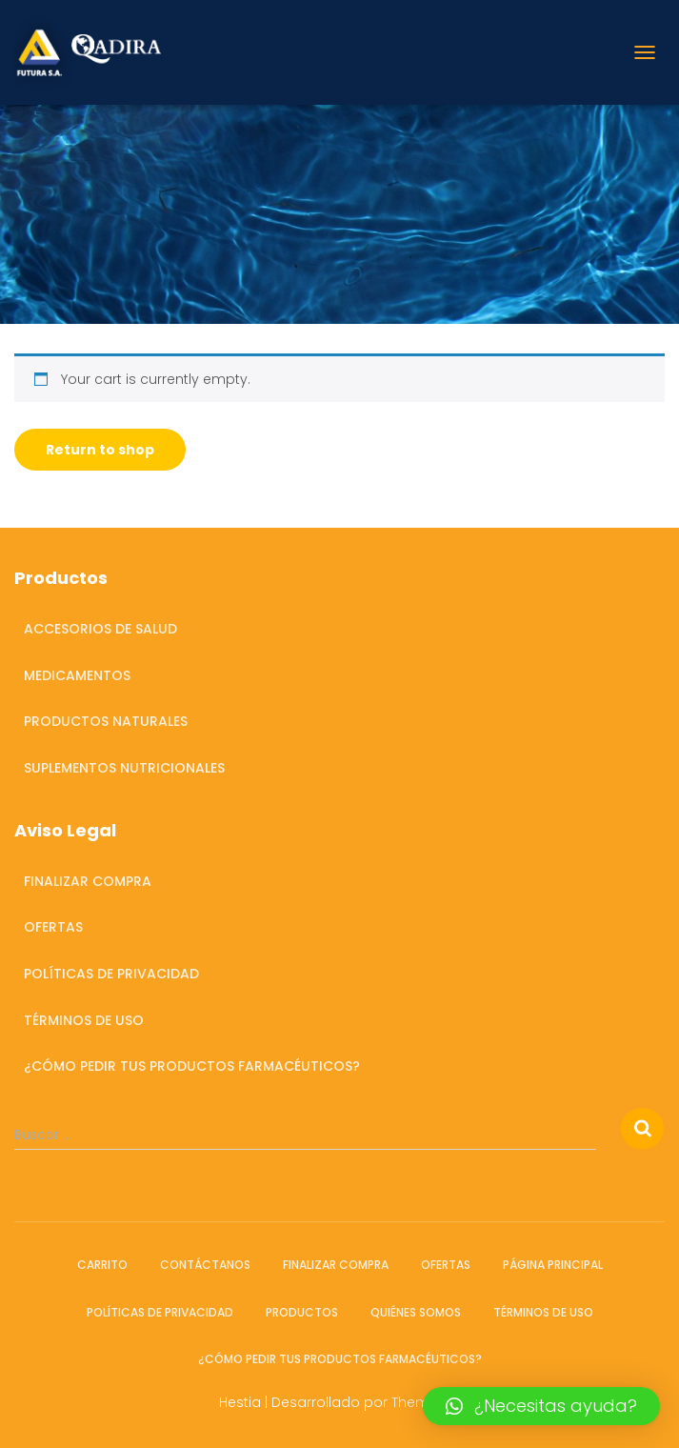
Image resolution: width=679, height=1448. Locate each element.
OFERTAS (53, 926)
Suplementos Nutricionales (124, 767)
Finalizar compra (87, 881)
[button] (541, 1406)
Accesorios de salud (100, 628)
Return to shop (100, 449)
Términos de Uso (84, 1020)
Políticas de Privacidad (111, 973)
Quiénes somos (415, 1312)
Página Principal (553, 1265)
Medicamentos (77, 675)
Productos (302, 1312)
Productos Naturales (106, 721)
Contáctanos (205, 1265)
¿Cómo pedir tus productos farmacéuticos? (192, 1066)
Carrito (102, 1265)
